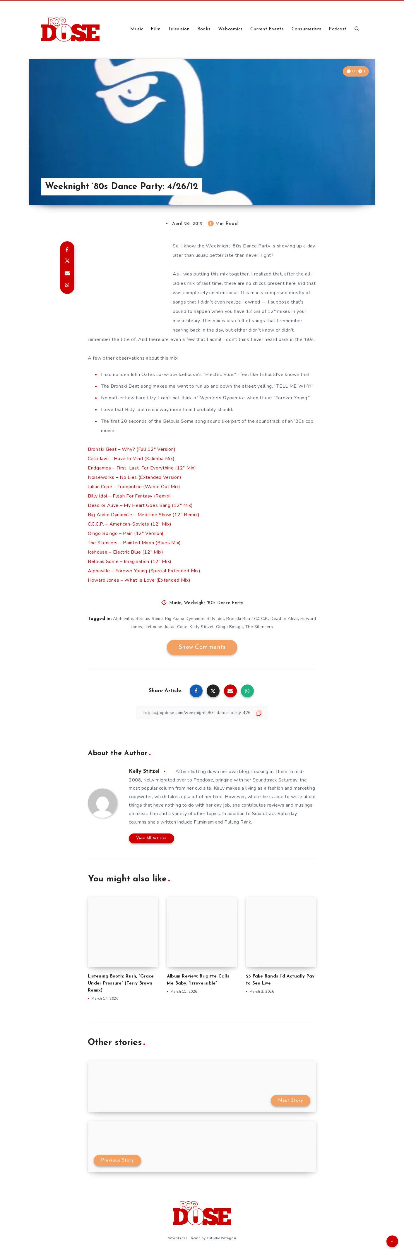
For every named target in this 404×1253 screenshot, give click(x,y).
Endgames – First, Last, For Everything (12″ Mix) (142, 468)
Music (136, 29)
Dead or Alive (284, 618)
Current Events (267, 29)
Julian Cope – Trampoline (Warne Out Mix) (134, 486)
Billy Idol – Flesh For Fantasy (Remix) (129, 496)
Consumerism (306, 29)
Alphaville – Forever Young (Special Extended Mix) (144, 571)
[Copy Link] (202, 712)
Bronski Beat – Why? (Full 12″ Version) (132, 449)
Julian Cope (176, 627)
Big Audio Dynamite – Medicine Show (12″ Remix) (143, 515)
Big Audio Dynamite (184, 618)
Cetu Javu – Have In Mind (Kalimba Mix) (131, 458)
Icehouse (153, 627)
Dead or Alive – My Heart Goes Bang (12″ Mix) (140, 505)
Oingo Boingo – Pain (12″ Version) (126, 533)
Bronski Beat (239, 618)
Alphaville (123, 618)
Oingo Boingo (229, 627)
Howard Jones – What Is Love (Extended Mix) (139, 580)
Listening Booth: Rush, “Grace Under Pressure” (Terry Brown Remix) (121, 983)
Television (178, 29)
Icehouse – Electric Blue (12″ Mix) (125, 552)
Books (203, 29)
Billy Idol (215, 618)
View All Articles (151, 838)
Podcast (337, 29)
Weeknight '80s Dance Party (213, 603)
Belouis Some (149, 618)
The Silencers (259, 627)
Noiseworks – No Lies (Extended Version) (134, 477)
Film (155, 29)
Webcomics (230, 29)
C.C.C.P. (261, 618)
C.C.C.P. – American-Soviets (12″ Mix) (130, 524)
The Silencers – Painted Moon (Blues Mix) (134, 543)
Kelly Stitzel (202, 627)
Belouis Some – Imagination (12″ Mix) (130, 561)
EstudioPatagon (221, 1238)
